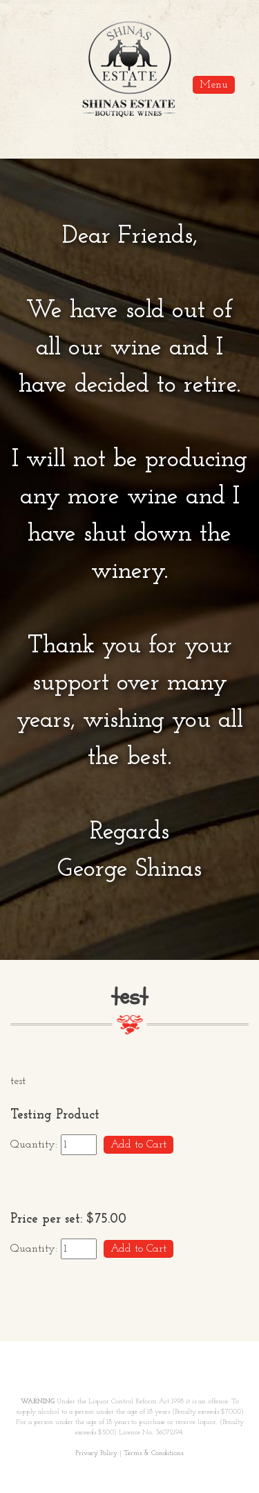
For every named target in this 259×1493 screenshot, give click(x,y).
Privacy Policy (96, 1453)
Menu (214, 84)
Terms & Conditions (153, 1453)
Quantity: (35, 1144)
